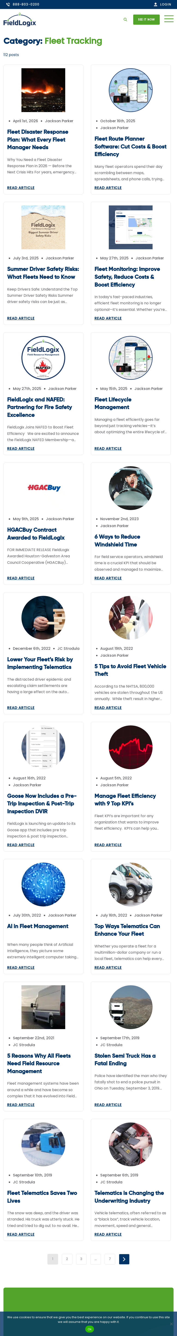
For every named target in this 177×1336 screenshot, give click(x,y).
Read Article (21, 187)
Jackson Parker (59, 121)
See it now (146, 19)
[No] (171, 1323)
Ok (89, 1329)
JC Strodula (24, 655)
